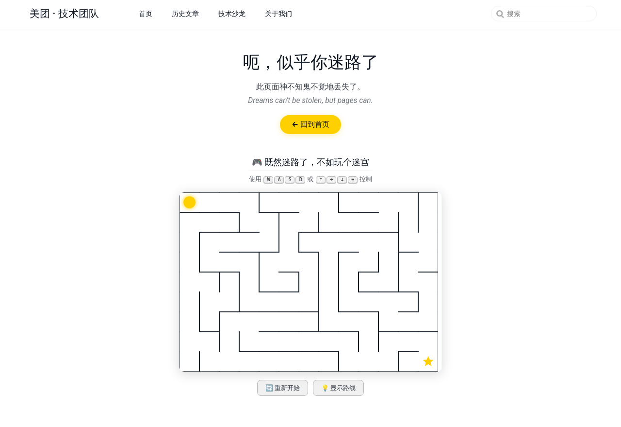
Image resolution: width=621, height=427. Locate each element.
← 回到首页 (310, 124)
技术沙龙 (231, 14)
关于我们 (278, 14)
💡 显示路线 (338, 388)
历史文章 (185, 14)
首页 (145, 14)
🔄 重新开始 (282, 388)
